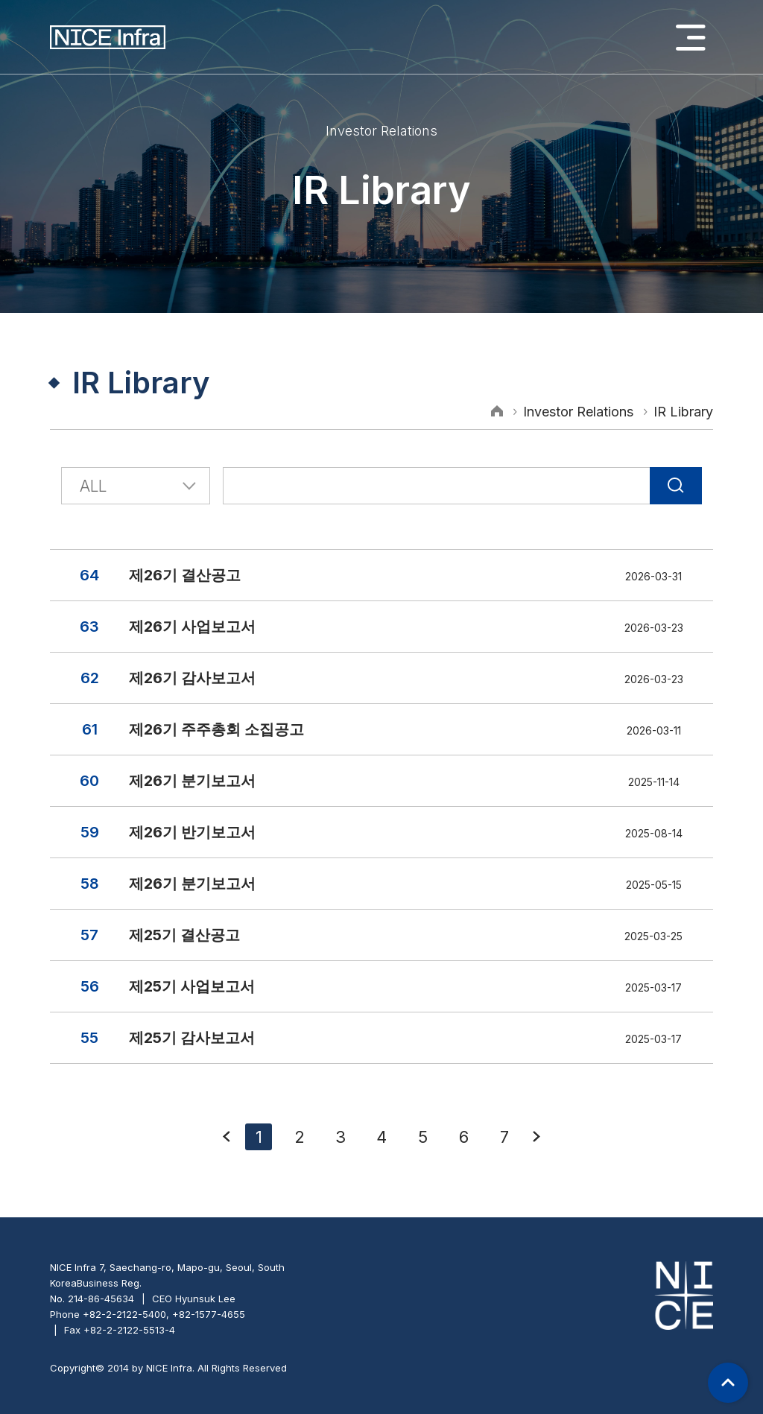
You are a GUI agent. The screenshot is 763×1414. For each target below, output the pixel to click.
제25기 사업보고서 (192, 986)
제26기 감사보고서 (192, 677)
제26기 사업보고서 (192, 626)
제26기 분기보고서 (192, 780)
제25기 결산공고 (184, 935)
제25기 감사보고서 (192, 1037)
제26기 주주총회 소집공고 (216, 729)
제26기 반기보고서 (192, 832)
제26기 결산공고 (185, 575)
